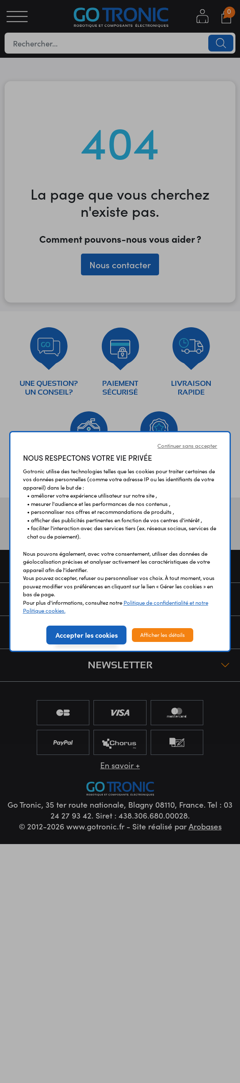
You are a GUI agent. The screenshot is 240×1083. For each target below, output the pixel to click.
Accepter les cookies (87, 634)
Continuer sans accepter (187, 445)
